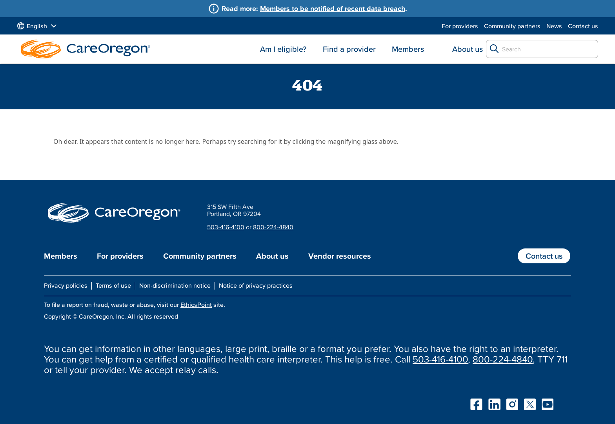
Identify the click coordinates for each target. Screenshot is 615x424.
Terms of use (113, 285)
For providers (460, 25)
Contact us (583, 25)
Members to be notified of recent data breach (332, 8)
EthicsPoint (196, 304)
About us (467, 49)
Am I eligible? (283, 49)
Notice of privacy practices (256, 285)
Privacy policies (65, 285)
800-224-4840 (273, 226)
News (554, 25)
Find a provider (349, 49)
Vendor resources (339, 256)
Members (408, 49)
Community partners (512, 25)
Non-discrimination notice (175, 285)
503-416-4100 (225, 226)
